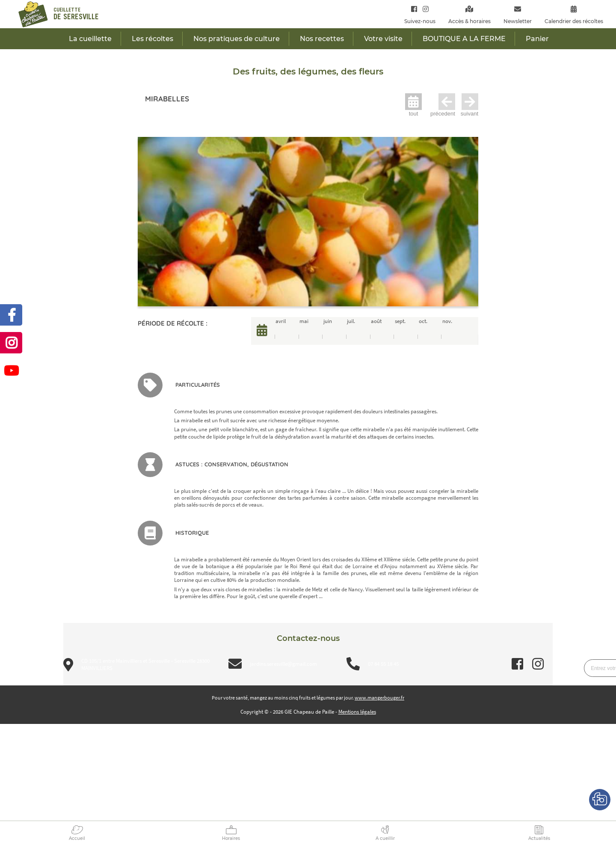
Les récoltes (152, 39)
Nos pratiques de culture (236, 39)
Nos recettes (322, 39)
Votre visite (383, 39)
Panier (537, 39)
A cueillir (385, 838)
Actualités (539, 838)
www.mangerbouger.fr (379, 697)
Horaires (231, 838)
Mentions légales (357, 711)
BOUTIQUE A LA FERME (464, 39)
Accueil (77, 838)
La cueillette (90, 39)
